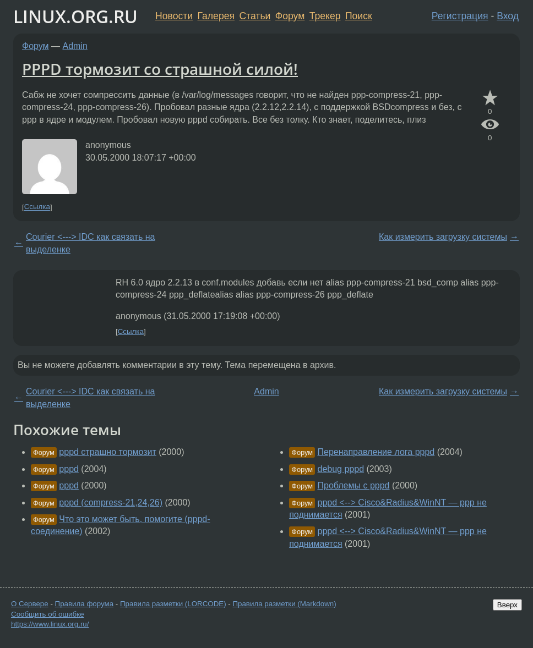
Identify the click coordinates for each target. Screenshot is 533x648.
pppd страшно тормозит (107, 452)
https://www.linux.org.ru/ (50, 624)
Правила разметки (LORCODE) (173, 604)
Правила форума (84, 604)
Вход (508, 15)
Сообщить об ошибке (47, 614)
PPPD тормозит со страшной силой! (160, 68)
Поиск (358, 15)
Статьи (254, 15)
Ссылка (37, 207)
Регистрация (460, 15)
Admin (75, 46)
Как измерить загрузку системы (443, 236)
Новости (174, 15)
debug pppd (341, 469)
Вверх (507, 605)
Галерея (216, 15)
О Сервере (29, 604)
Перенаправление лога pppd (376, 452)
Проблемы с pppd (354, 485)
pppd (69, 469)
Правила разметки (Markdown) (284, 604)
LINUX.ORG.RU (75, 16)
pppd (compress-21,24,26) (110, 502)
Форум (289, 15)
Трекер (325, 15)
